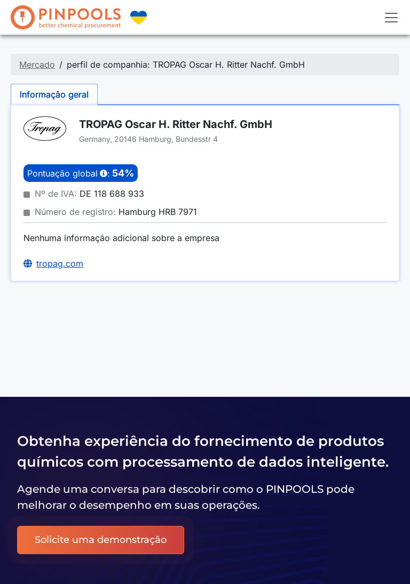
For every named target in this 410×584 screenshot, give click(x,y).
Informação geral (54, 94)
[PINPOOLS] (66, 17)
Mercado (37, 64)
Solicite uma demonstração (101, 540)
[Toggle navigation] (391, 18)
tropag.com (59, 263)
